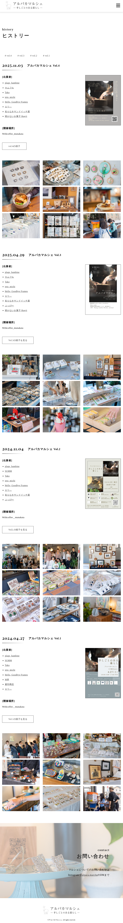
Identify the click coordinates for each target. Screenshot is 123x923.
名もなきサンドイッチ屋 (17, 111)
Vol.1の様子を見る (18, 719)
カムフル (9, 88)
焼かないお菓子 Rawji (16, 116)
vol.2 (34, 56)
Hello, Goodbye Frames (16, 102)
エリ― (8, 107)
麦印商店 (9, 684)
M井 (7, 679)
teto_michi (10, 97)
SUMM (8, 471)
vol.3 (21, 56)
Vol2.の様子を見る (18, 530)
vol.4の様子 (14, 146)
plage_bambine (12, 83)
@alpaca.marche (89, 875)
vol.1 (47, 56)
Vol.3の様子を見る (18, 340)
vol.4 (9, 56)
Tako (7, 92)
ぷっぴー (9, 306)
